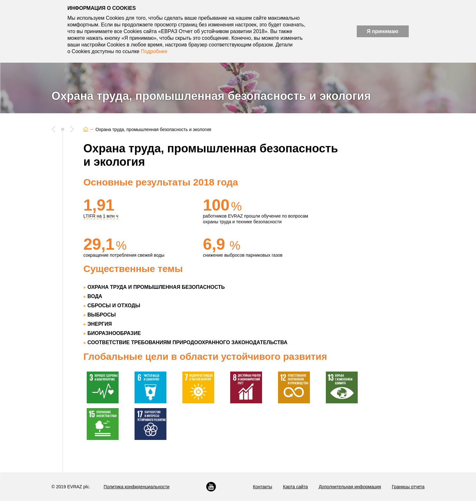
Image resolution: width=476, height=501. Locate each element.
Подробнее (154, 51)
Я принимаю (383, 31)
